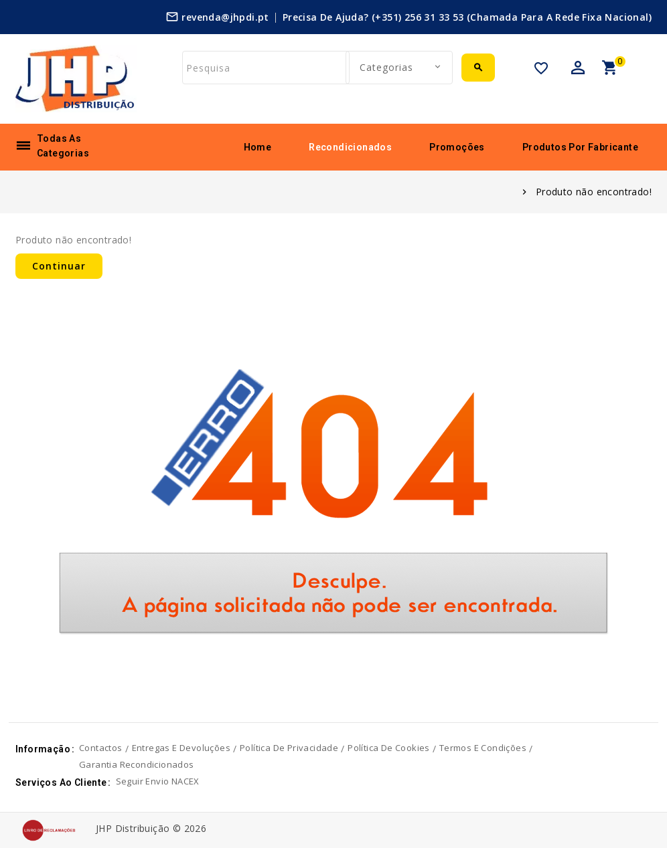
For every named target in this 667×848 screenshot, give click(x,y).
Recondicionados (350, 147)
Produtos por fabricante (580, 147)
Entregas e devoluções (181, 748)
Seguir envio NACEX (158, 781)
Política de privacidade (289, 748)
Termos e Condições (482, 748)
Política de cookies (389, 748)
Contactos (101, 748)
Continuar (59, 265)
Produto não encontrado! (594, 191)
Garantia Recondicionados (136, 764)
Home (258, 147)
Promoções (457, 147)
